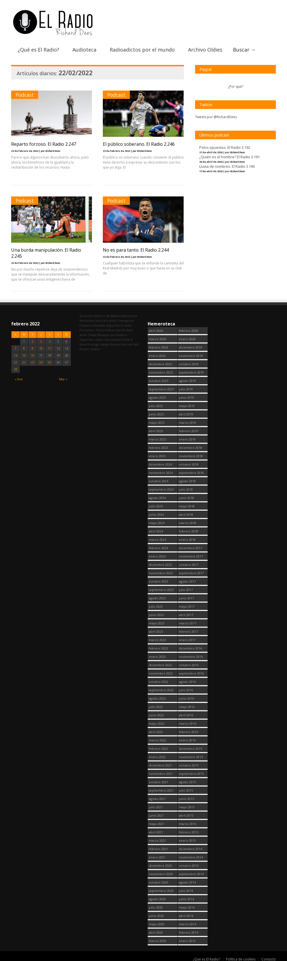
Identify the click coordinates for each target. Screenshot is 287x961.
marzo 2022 (157, 739)
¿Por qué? (235, 85)
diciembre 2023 (160, 563)
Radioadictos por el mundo (142, 48)
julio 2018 (186, 488)
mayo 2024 (156, 521)
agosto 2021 (157, 797)
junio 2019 (186, 396)
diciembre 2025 (160, 363)
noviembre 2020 (161, 872)
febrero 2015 (188, 831)
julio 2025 (156, 404)
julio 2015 (186, 789)
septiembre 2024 (161, 488)
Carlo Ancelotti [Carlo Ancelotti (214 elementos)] (105, 319)
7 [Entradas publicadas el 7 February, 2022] (15, 347)
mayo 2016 (186, 705)
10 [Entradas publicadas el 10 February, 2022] (41, 347)
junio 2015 (186, 797)
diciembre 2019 (190, 346)
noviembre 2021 (161, 772)
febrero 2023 (158, 647)
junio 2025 (156, 413)
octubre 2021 (158, 780)
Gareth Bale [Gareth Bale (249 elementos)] (124, 329)
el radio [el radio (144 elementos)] (126, 324)
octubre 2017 (188, 563)
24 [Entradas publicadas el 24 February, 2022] (41, 361)
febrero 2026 (158, 346)
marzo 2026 (157, 337)
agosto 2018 (187, 480)
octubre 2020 (158, 881)
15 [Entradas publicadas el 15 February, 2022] (24, 354)
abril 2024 (156, 530)
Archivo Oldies (205, 48)
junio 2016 (186, 697)
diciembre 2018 (190, 446)
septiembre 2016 (191, 672)
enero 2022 (157, 755)
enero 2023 (157, 655)
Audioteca (84, 48)
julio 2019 (186, 388)
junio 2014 (186, 898)
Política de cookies (241, 957)
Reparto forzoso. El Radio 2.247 (43, 143)
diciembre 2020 (160, 864)
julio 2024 (156, 505)
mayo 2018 (186, 505)
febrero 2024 (158, 546)
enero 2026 (157, 354)
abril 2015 (186, 814)
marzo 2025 (157, 438)
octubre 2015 (188, 764)
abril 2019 (186, 413)
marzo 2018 (187, 521)
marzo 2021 (157, 839)
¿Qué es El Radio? (38, 48)
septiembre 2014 (191, 872)
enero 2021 (157, 856)
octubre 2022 (158, 680)
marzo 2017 (187, 622)
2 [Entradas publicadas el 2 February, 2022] (32, 340)
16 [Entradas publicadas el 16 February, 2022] (32, 354)
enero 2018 (187, 538)
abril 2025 (156, 429)
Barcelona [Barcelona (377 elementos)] (129, 314)
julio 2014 (186, 889)
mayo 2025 (156, 421)
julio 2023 (156, 605)
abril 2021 (156, 831)
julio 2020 (156, 906)
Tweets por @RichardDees (216, 115)
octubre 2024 (158, 480)
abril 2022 (156, 730)
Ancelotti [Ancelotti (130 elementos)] (86, 314)
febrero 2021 (158, 847)
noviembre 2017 (191, 555)
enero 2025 (157, 454)
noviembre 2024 (161, 471)
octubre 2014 (188, 864)
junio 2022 (156, 714)
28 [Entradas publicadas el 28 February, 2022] (15, 368)
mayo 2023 (156, 622)
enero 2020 (187, 337)
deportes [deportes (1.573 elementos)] (113, 324)
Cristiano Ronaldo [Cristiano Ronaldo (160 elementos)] (92, 324)
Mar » (63, 378)
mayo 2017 (186, 605)
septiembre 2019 (191, 371)
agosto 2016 (187, 680)
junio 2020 (156, 914)
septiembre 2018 (191, 471)
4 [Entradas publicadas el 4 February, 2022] (49, 340)
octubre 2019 (188, 363)
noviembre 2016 (191, 655)
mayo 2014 (186, 906)
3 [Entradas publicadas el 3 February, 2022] (41, 340)
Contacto (268, 957)
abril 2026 (156, 329)
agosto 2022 (157, 697)
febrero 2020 (188, 329)
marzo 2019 (187, 421)
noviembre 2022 (161, 672)
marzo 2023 (157, 638)
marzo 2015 (187, 822)
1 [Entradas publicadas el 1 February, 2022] (24, 340)
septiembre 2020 (161, 889)
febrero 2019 (188, 429)
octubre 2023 (158, 580)
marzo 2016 (187, 722)
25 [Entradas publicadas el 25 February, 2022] (49, 361)
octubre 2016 (188, 663)
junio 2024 (156, 513)
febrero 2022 (158, 747)
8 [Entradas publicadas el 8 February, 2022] (24, 347)
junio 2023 (156, 613)
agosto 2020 (157, 898)
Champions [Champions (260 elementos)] (125, 319)
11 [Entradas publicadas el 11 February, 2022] (49, 347)
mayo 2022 (156, 722)
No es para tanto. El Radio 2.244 (136, 248)
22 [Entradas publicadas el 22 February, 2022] (24, 361)
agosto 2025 (157, 396)
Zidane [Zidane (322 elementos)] (95, 348)
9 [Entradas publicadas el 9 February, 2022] (32, 347)
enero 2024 (157, 555)
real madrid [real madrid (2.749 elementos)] (112, 338)
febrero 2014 (188, 931)
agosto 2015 (187, 780)
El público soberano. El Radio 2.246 (139, 143)
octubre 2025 (158, 379)
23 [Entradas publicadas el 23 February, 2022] (32, 361)
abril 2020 (156, 931)
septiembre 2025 (161, 388)
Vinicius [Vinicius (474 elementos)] (126, 343)
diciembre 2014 (190, 847)
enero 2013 (187, 939)
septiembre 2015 (191, 772)
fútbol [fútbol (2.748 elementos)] (110, 329)
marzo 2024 (157, 538)
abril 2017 (186, 613)
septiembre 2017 (191, 572)
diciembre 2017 (190, 546)
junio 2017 (186, 597)
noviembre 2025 (161, 371)
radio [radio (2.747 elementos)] (99, 338)
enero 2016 (187, 739)
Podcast (25, 93)
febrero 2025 (158, 446)
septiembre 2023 (161, 588)
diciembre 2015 (190, 747)
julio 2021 (156, 806)
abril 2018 (186, 513)
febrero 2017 (188, 630)
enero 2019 (187, 438)
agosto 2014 (187, 881)
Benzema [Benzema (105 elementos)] (86, 319)
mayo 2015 (186, 806)
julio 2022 (156, 705)
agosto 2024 (157, 496)
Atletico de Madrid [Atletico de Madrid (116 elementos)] (107, 314)
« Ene (19, 378)
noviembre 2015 (191, 755)
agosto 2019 (187, 379)
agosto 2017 (187, 580)
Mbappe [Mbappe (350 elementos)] (103, 333)
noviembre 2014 (191, 856)
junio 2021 (156, 814)
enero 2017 (187, 638)
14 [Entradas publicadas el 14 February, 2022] (15, 354)
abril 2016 (186, 714)
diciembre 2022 (160, 663)
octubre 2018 (188, 463)
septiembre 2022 (161, 689)
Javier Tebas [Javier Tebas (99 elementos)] (87, 333)
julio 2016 (186, 689)
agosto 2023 (157, 597)
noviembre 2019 (191, 354)
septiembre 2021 (161, 789)
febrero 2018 (188, 530)
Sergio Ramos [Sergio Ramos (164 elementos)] (110, 343)
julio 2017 (186, 588)
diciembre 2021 (160, 764)
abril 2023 (156, 630)
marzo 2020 (157, 939)
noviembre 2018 (191, 454)
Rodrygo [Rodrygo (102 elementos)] (93, 343)
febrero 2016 (188, 730)
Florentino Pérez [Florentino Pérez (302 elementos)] (92, 329)
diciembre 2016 (190, 647)
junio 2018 (186, 496)
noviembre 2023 (161, 572)
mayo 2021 (156, 822)
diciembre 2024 (160, 463)
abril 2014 (186, 914)
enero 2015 (187, 839)
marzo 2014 (187, 923)
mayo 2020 (156, 923)
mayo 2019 (186, 404)
